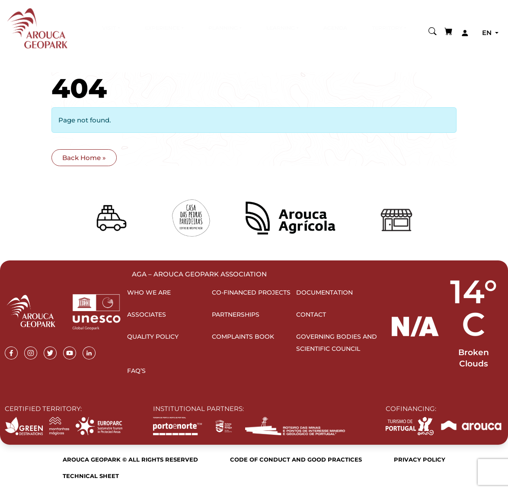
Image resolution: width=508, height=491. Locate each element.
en (487, 33)
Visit (109, 28)
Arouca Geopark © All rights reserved (130, 459)
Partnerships (235, 314)
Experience (162, 28)
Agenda (335, 28)
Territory (387, 28)
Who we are (149, 292)
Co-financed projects (251, 292)
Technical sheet (91, 475)
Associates (146, 314)
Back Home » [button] (84, 158)
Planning (223, 28)
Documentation (324, 292)
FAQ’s (136, 371)
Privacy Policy (419, 459)
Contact (311, 314)
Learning (280, 28)
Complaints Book (243, 336)
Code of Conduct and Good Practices (296, 459)
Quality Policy (153, 336)
